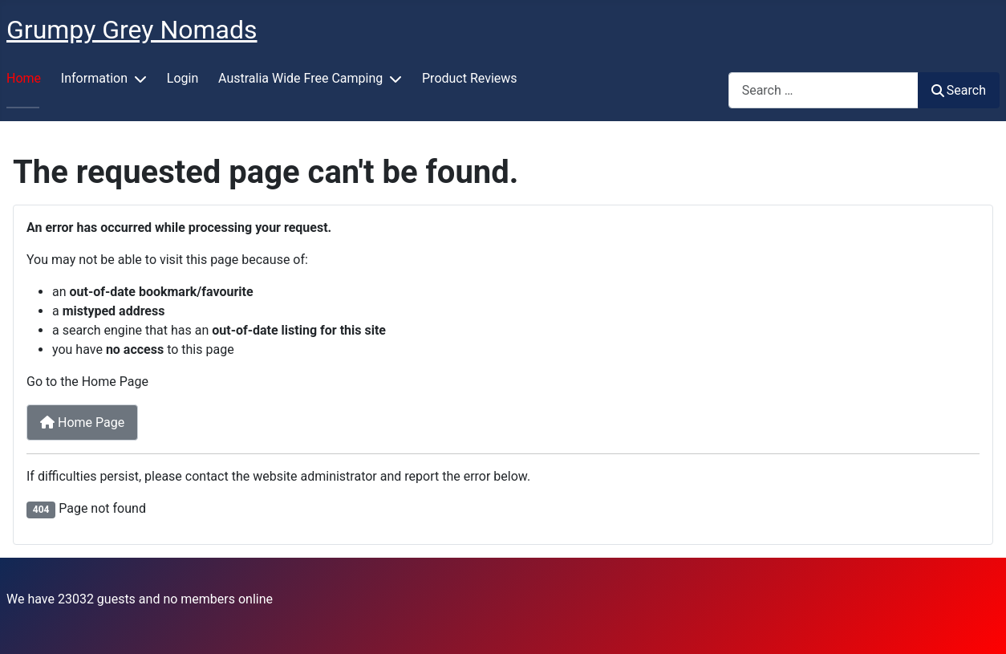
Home (23, 78)
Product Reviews (469, 78)
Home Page (82, 422)
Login (182, 78)
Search (958, 90)
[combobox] (823, 90)
